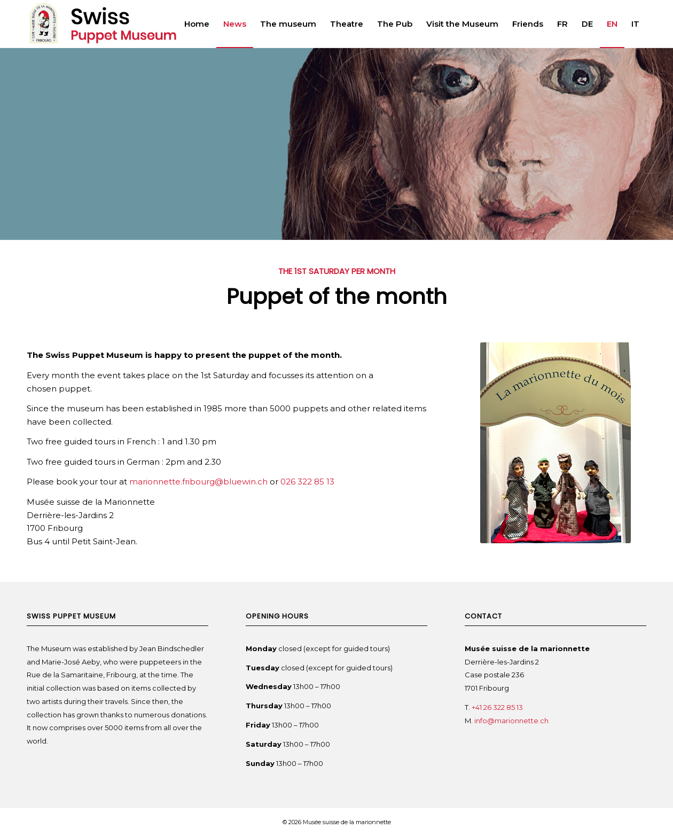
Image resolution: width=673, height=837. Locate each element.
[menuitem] (196, 24)
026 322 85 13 (307, 481)
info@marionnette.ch (512, 720)
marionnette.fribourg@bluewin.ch (198, 481)
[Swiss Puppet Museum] (128, 24)
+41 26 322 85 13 (497, 707)
